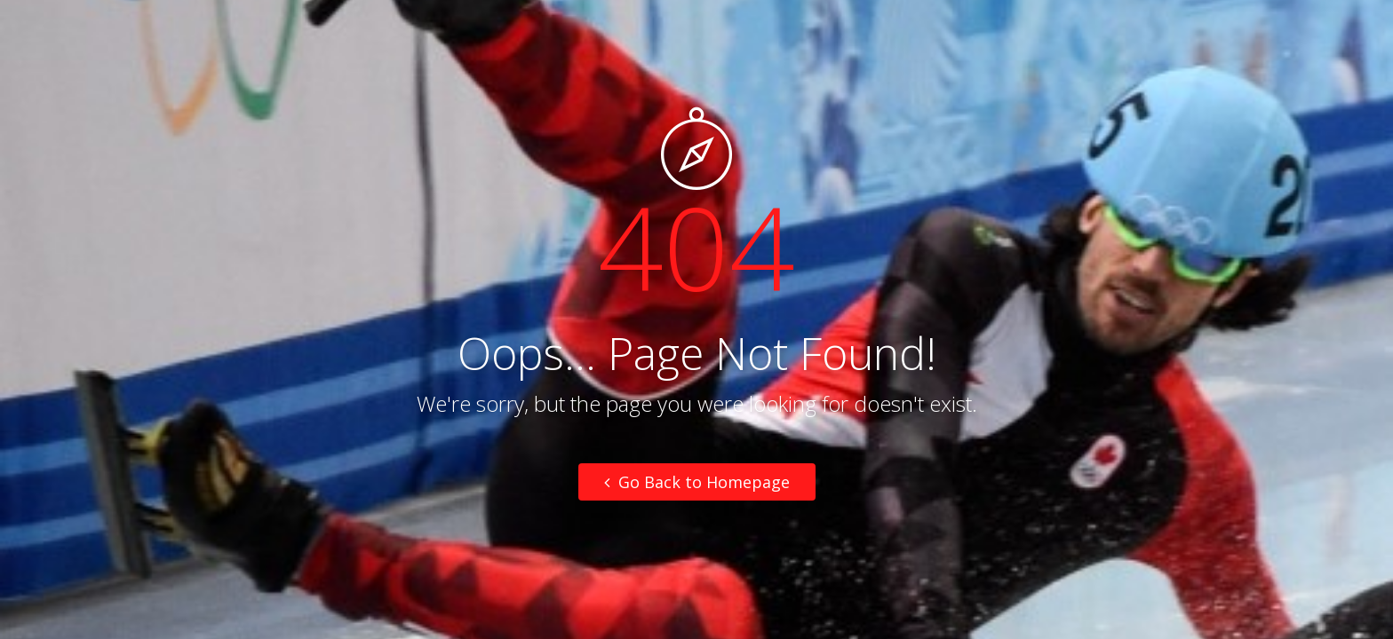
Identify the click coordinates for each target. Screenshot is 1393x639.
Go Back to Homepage (697, 482)
